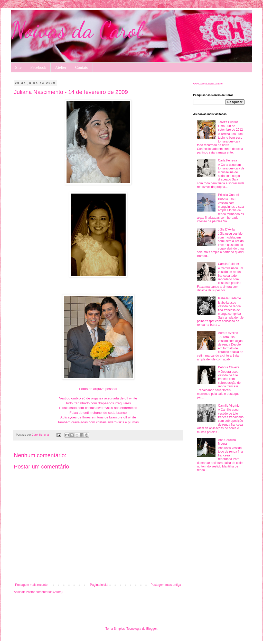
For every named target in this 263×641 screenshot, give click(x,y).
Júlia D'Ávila (226, 229)
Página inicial (99, 585)
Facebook (38, 67)
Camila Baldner (228, 264)
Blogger (151, 628)
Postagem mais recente (31, 585)
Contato (81, 67)
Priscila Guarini (228, 195)
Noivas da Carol (76, 30)
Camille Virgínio (229, 405)
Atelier (60, 67)
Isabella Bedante (229, 298)
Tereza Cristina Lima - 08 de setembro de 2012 (230, 125)
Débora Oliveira (228, 367)
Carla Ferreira (227, 160)
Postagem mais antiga (166, 585)
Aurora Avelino (228, 333)
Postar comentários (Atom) (44, 592)
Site (18, 67)
